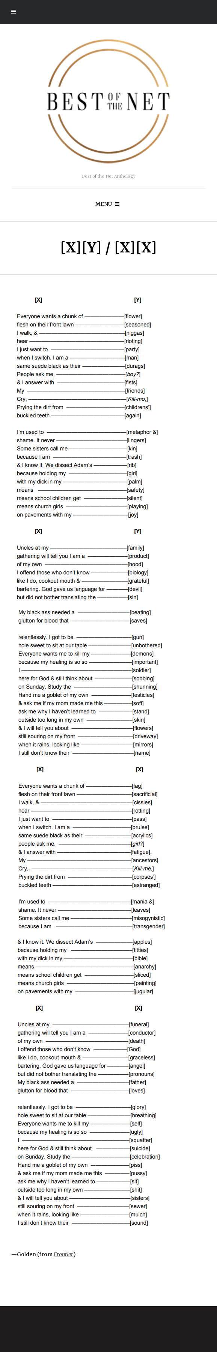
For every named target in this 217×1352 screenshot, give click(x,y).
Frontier (63, 1254)
